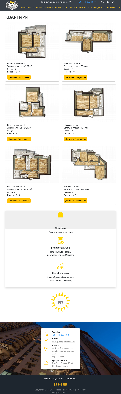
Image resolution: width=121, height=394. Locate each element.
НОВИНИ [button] (111, 7)
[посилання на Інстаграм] (60, 384)
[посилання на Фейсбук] (56, 384)
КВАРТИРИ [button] (60, 7)
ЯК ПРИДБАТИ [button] (97, 7)
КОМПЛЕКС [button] (26, 7)
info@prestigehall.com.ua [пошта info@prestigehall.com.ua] (63, 341)
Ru (107, 2)
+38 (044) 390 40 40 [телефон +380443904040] (60, 335)
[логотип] (8, 5)
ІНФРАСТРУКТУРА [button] (43, 7)
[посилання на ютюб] (65, 384)
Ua (102, 2)
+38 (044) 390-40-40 (86, 2)
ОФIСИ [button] (72, 7)
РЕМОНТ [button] (83, 7)
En (113, 2)
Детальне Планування (19, 77)
